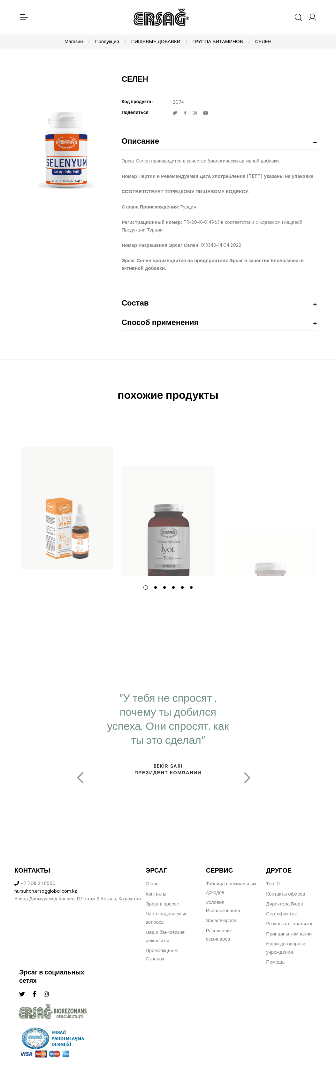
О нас (152, 884)
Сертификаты (281, 914)
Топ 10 (272, 884)
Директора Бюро (284, 904)
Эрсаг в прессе (162, 904)
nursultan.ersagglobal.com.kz (45, 891)
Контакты (156, 894)
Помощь (275, 962)
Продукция (107, 41)
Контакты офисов (285, 894)
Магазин (74, 41)
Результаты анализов (289, 924)
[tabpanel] (67, 497)
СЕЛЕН (263, 41)
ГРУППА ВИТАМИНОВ (218, 41)
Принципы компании (289, 934)
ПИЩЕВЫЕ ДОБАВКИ (155, 41)
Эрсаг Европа (221, 920)
